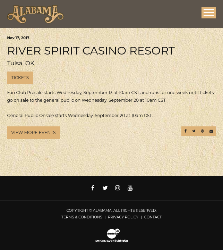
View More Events (33, 132)
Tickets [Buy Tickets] (20, 77)
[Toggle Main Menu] (208, 12)
